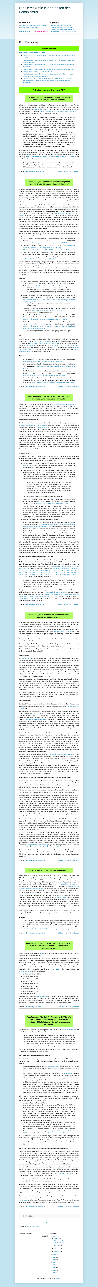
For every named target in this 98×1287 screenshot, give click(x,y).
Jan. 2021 (57, 1251)
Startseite (49, 1223)
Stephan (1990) (61, 897)
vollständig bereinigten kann (36, 719)
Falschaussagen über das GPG (35, 171)
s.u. (38, 641)
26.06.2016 (66, 574)
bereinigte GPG (41, 996)
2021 (54, 1236)
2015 (54, 1267)
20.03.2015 (66, 572)
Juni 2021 (57, 1238)
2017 (54, 1262)
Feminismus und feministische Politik (62, 27)
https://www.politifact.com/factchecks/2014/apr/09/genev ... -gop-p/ (53, 382)
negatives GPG (42, 427)
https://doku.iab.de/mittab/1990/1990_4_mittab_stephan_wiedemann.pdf (46, 929)
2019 (54, 1257)
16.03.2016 (31, 574)
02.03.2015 (49, 572)
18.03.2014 (31, 572)
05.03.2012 (57, 568)
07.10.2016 (74, 574)
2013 (54, 1273)
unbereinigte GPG (25, 971)
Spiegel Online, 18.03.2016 (63, 631)
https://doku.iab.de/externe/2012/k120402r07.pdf (52, 503)
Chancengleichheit (67, 1073)
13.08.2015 (23, 574)
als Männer (26, 351)
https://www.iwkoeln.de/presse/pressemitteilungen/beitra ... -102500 (45, 243)
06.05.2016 (49, 574)
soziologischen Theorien (27, 598)
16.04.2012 (23, 570)
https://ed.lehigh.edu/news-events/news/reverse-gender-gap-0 (43, 361)
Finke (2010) (55, 969)
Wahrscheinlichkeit (53, 1066)
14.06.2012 (31, 570)
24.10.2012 (49, 570)
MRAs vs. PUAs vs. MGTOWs (29, 27)
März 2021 (57, 1246)
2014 (54, 1270)
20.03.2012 (66, 568)
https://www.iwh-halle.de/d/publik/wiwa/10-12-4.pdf (43, 286)
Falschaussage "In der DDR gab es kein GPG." (38, 71)
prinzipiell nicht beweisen (64, 1173)
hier (41, 953)
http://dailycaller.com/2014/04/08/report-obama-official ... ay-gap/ (44, 375)
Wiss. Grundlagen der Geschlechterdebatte (63, 31)
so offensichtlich (29, 345)
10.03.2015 (57, 572)
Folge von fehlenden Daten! (54, 592)
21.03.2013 (23, 572)
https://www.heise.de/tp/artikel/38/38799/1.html (46, 310)
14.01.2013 (74, 570)
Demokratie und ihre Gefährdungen (61, 25)
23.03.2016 (40, 574)
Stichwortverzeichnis (64, 171)
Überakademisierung (41, 845)
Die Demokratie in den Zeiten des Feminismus (34, 25)
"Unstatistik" (39, 109)
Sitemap (76, 171)
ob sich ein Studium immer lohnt (49, 847)
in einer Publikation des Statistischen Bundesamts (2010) (59, 111)
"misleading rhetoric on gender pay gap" (65, 345)
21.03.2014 (40, 572)
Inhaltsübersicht (24, 31)
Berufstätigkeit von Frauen (68, 884)
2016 (54, 1265)
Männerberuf (26, 658)
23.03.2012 (74, 568)
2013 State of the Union (43, 341)
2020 (54, 1254)
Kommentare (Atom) (32, 1226)
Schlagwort (30, 845)
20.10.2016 (23, 576)
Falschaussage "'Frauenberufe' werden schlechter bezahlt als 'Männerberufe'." (48, 69)
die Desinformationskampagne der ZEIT (65, 404)
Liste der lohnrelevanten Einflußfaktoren (61, 754)
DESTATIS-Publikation (68, 1030)
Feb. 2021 (57, 1248)
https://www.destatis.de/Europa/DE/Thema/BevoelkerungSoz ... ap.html (50, 157)
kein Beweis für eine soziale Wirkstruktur (58, 1133)
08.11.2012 (57, 570)
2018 (54, 1260)
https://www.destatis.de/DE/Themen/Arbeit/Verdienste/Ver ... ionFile (45, 319)
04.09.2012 (40, 570)
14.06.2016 (57, 574)
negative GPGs (28, 465)
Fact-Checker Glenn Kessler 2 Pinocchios (43, 343)
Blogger (58, 1278)
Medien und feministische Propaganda (62, 29)
